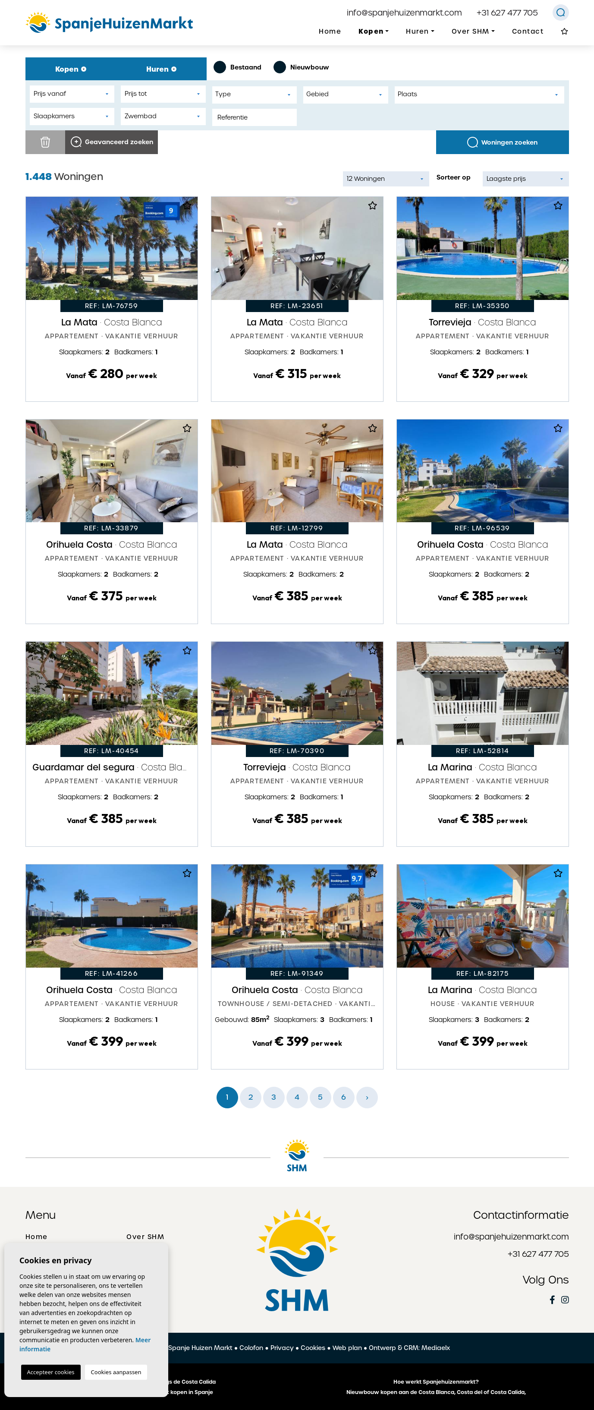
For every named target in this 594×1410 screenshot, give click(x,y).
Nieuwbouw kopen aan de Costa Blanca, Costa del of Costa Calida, (436, 1392)
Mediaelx (435, 1348)
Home (330, 31)
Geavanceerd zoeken (112, 141)
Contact (528, 31)
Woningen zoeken (502, 142)
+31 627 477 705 (507, 13)
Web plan (347, 1348)
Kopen (70, 68)
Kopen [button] (371, 31)
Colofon (251, 1348)
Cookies (313, 1348)
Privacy (282, 1348)
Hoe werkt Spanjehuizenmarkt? (436, 1381)
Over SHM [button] (471, 31)
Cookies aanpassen (116, 1372)
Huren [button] (417, 31)
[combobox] (254, 95)
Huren (161, 68)
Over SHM (145, 1237)
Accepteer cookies (51, 1372)
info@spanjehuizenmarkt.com (404, 13)
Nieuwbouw (301, 67)
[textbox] (256, 94)
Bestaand (237, 67)
